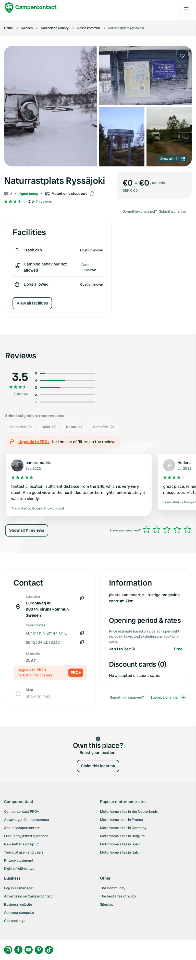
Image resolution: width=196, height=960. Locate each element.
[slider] (167, 529)
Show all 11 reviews (26, 530)
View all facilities (32, 303)
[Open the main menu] (186, 7)
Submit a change (172, 211)
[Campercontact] (30, 8)
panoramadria (39, 462)
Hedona (184, 462)
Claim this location (98, 766)
